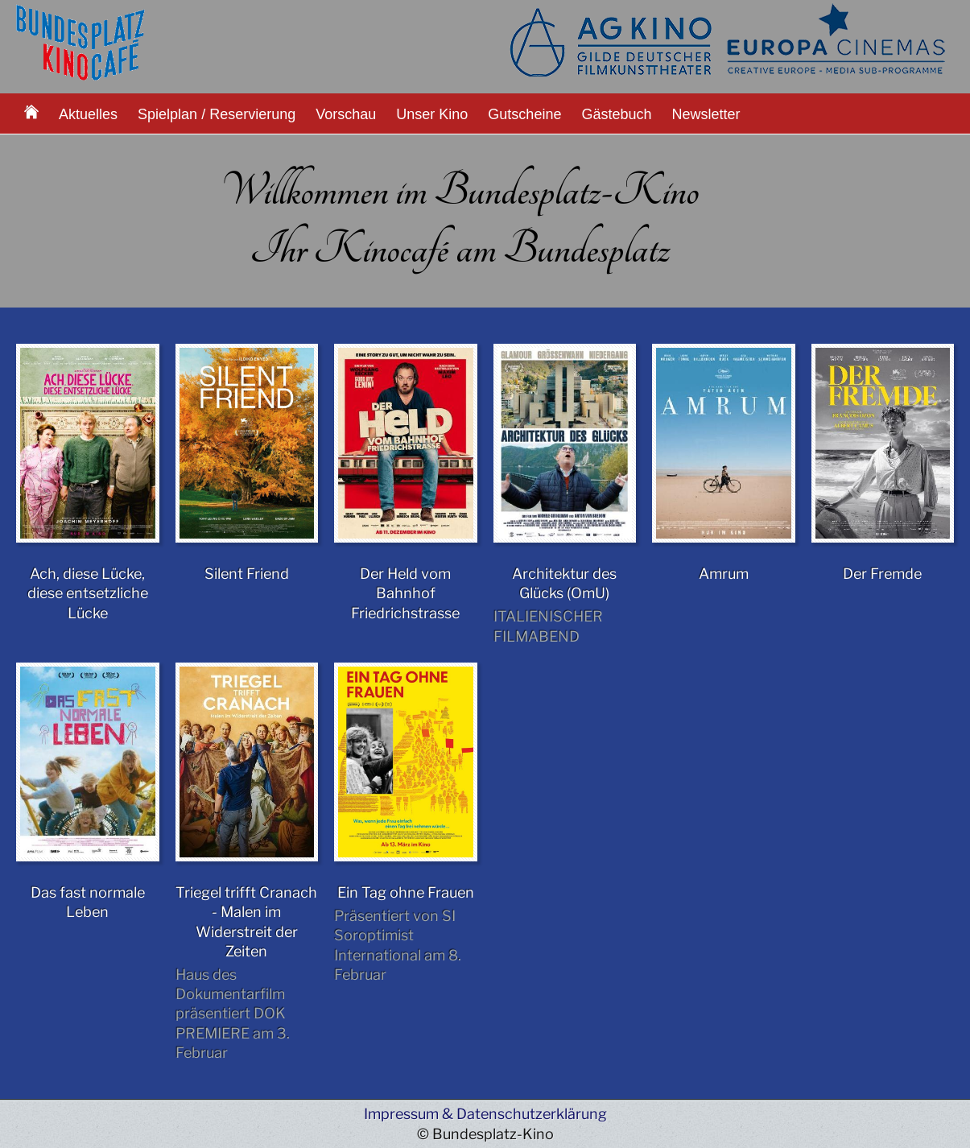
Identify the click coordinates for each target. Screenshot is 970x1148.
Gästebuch (616, 114)
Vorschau (346, 114)
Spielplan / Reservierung (216, 114)
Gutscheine (524, 114)
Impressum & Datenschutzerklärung (485, 1113)
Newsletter (706, 114)
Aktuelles (88, 114)
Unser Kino (432, 114)
